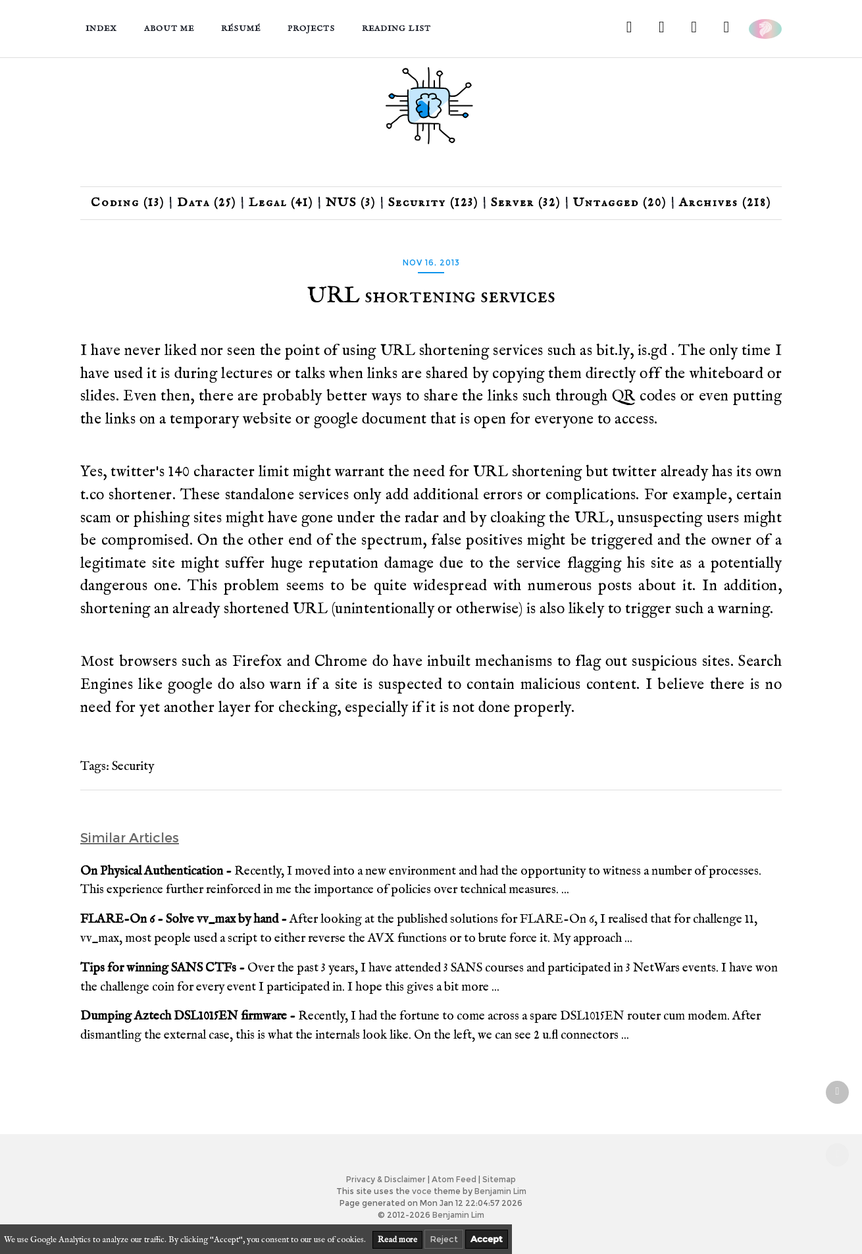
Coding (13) (128, 203)
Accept (486, 1239)
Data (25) (206, 203)
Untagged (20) (620, 203)
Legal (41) (281, 203)
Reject (444, 1239)
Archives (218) (725, 203)
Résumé (241, 29)
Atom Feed (454, 1179)
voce (422, 1191)
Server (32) (526, 203)
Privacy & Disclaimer (386, 1179)
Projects (311, 29)
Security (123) (433, 203)
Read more (397, 1239)
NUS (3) (351, 203)
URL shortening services (431, 296)
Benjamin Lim (500, 1191)
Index (101, 29)
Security (133, 767)
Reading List (396, 29)
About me (169, 29)
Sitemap (499, 1179)
